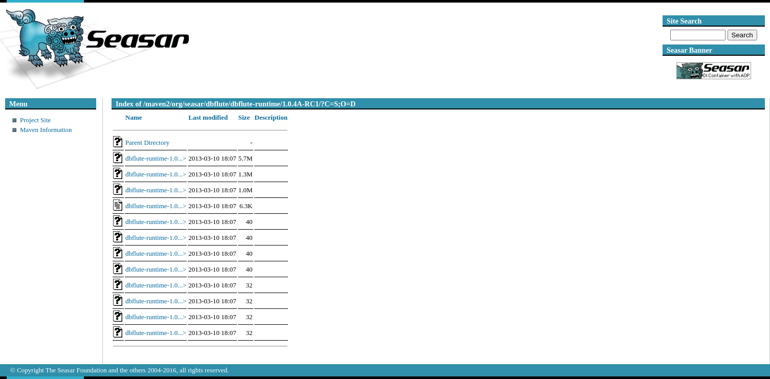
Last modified (208, 117)
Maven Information (46, 129)
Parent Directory (147, 142)
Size (244, 117)
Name (133, 117)
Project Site (35, 120)
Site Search (684, 21)
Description (271, 117)
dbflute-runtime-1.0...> (155, 158)
